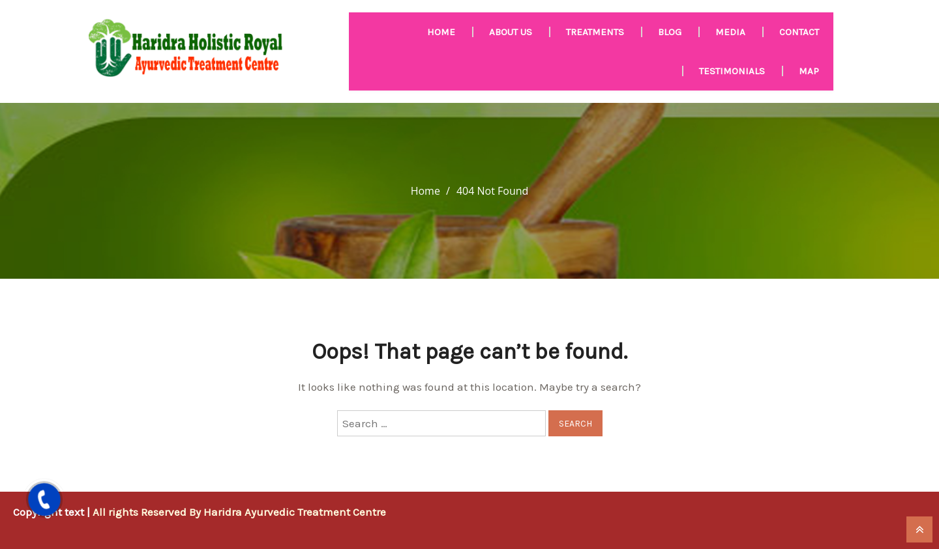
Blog (669, 32)
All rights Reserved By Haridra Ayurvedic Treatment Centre (239, 511)
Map (809, 71)
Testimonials (732, 71)
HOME (441, 32)
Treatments (595, 32)
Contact (799, 32)
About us (510, 32)
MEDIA (730, 32)
